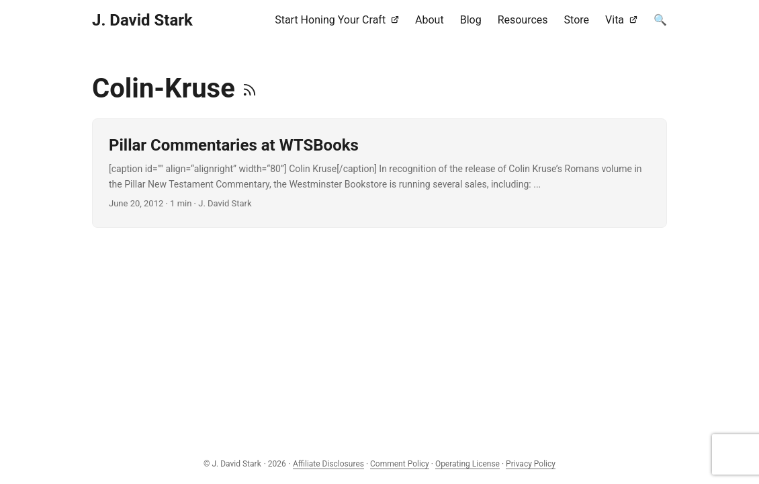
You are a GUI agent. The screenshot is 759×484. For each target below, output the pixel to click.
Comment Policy (399, 464)
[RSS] (249, 88)
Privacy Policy (530, 464)
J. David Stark (142, 20)
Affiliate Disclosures (328, 464)
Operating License (467, 464)
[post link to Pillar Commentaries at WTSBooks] (379, 173)
